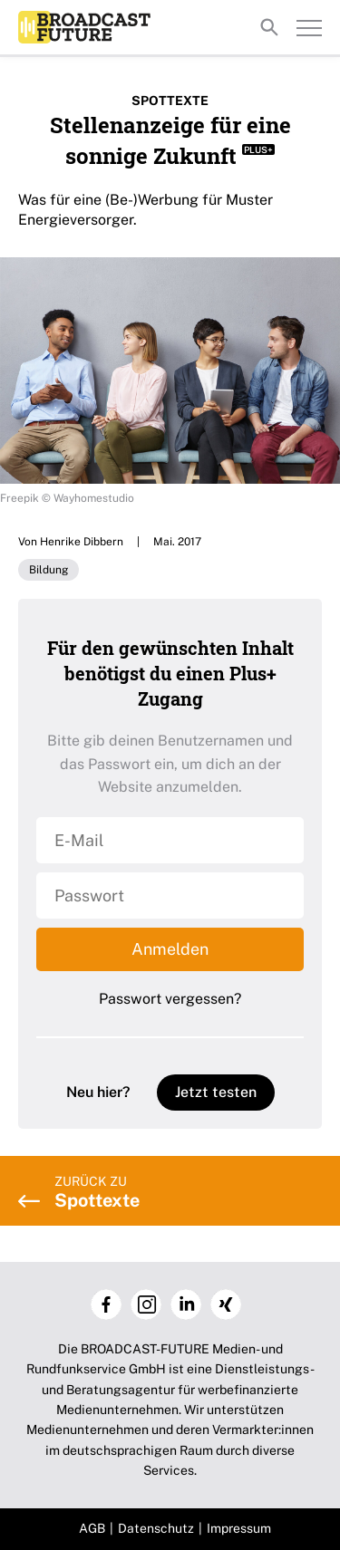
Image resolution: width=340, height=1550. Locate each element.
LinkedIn (185, 1304)
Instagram (146, 1304)
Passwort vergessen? (170, 998)
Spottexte (170, 100)
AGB (92, 1528)
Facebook (106, 1304)
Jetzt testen (216, 1092)
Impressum (239, 1528)
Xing (225, 1304)
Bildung (48, 569)
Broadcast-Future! (84, 27)
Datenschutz (156, 1528)
